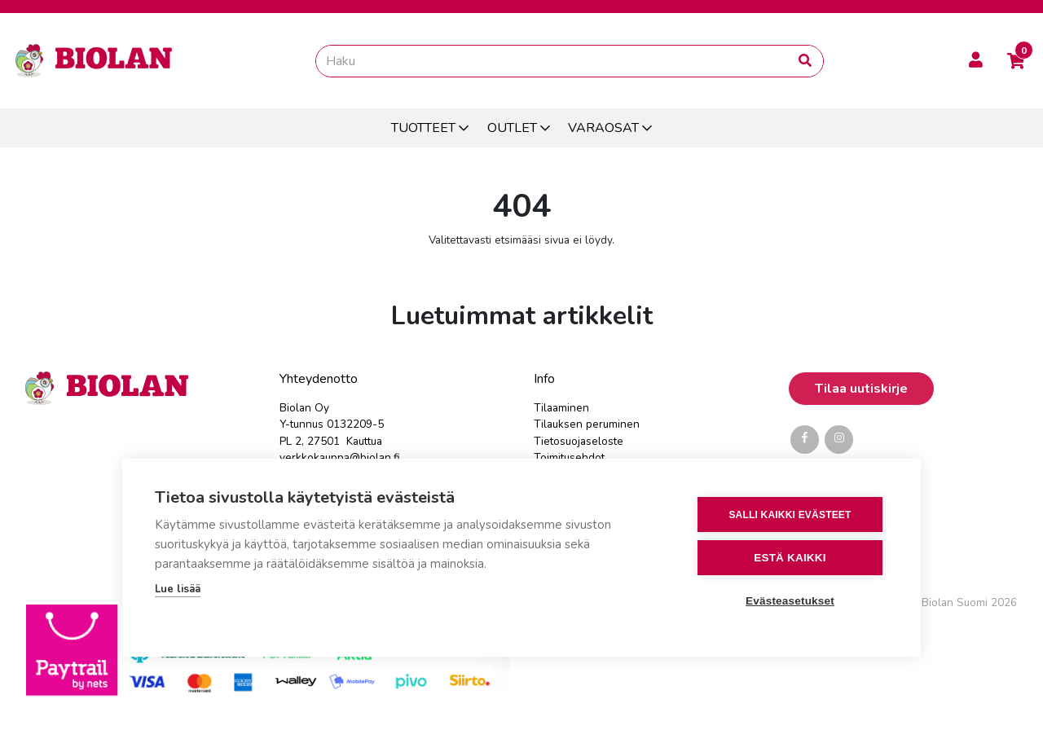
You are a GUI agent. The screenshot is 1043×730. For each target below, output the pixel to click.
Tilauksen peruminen (587, 424)
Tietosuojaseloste (578, 441)
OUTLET (512, 128)
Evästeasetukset (790, 601)
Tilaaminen (561, 408)
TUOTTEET (423, 128)
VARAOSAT (603, 128)
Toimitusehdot (569, 457)
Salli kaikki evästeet (789, 515)
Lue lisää (177, 589)
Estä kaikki (789, 558)
